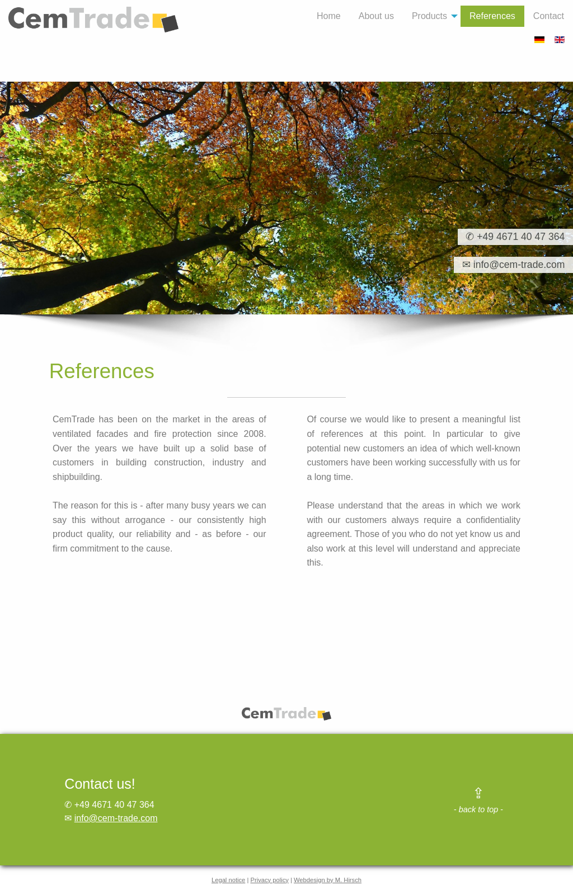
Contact (548, 16)
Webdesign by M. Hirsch (327, 880)
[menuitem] (329, 16)
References (492, 16)
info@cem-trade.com (116, 818)
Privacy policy (269, 880)
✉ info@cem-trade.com (509, 265)
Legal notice (228, 880)
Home (329, 16)
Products (429, 16)
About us (376, 16)
